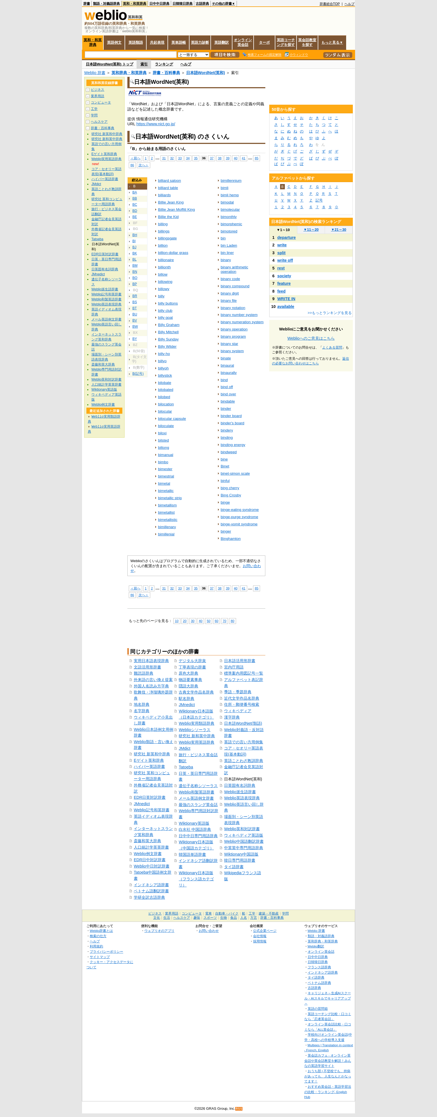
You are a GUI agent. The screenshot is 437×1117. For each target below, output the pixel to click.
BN (134, 272)
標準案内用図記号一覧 (243, 673)
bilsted (163, 440)
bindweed (229, 452)
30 (193, 621)
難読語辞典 (143, 673)
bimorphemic (231, 224)
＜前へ (135, 158)
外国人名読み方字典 (151, 686)
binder (226, 408)
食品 (233, 917)
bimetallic (166, 491)
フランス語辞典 (319, 967)
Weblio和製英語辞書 (196, 792)
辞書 (86, 3)
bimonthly (229, 217)
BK (134, 253)
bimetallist (166, 512)
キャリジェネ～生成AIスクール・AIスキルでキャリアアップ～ (327, 998)
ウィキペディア (237, 711)
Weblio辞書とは (101, 930)
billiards (164, 195)
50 (208, 621)
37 (211, 158)
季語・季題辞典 (237, 692)
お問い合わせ (209, 930)
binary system (232, 351)
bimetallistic (168, 520)
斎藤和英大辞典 (147, 841)
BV (134, 320)
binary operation (234, 329)
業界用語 (97, 96)
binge (225, 502)
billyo (162, 361)
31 (164, 158)
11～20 (311, 229)
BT (134, 308)
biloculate (166, 426)
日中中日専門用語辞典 (198, 836)
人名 (243, 917)
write (282, 245)
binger (226, 531)
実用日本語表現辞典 (151, 660)
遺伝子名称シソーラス (198, 785)
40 (235, 158)
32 (172, 158)
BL (134, 259)
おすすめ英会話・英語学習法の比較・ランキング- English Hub (327, 1092)
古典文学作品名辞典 (196, 692)
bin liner (227, 253)
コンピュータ (101, 102)
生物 (223, 917)
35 (196, 158)
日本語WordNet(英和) (205, 72)
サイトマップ (100, 957)
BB (134, 198)
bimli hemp (230, 195)
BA (134, 192)
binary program (233, 336)
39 (227, 158)
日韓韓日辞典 (183, 3)
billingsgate (167, 238)
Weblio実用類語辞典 (196, 723)
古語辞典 (202, 3)
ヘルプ (349, 4)
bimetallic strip (170, 498)
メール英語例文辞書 (196, 798)
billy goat (165, 317)
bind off (227, 387)
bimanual (165, 455)
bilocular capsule (172, 419)
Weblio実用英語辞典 (196, 742)
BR (134, 296)
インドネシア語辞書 (151, 885)
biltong (163, 447)
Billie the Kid (168, 217)
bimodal (227, 202)
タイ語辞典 (316, 977)
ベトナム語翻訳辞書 (151, 891)
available (285, 306)
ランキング (164, 64)
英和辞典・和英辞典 (129, 72)
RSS (239, 1108)
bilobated (165, 390)
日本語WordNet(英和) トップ (109, 64)
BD (134, 211)
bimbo (163, 462)
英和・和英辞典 (134, 3)
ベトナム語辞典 (319, 982)
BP (134, 284)
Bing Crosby (231, 495)
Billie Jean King (171, 202)
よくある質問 (332, 347)
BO (134, 278)
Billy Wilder (167, 346)
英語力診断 (200, 42)
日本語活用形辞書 (239, 660)
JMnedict (142, 804)
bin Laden (229, 245)
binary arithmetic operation (234, 269)
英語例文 (114, 42)
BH (134, 235)
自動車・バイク (227, 913)
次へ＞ (144, 165)
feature (284, 283)
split (281, 253)
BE (134, 217)
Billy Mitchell (168, 332)
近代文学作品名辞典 (241, 698)
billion (162, 245)
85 (256, 158)
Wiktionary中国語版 (241, 854)
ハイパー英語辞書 (149, 766)
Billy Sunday (168, 339)
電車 (208, 913)
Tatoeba (186, 767)
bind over (228, 394)
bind (224, 380)
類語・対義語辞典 (106, 3)
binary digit (230, 293)
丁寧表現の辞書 (192, 667)
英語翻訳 (221, 42)
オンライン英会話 (243, 42)
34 (188, 158)
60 (217, 621)
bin (223, 238)
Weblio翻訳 (316, 946)
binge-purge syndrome (239, 517)
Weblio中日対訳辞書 (151, 866)
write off (285, 260)
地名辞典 (141, 704)
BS (134, 302)
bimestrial (166, 476)
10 (177, 621)
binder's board (232, 423)
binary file (229, 300)
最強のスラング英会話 (198, 804)
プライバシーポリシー (106, 951)
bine (224, 459)
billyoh (163, 368)
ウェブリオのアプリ (159, 930)
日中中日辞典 (159, 3)
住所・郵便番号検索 (241, 704)
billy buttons (168, 303)
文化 (156, 917)
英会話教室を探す (307, 42)
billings (163, 231)
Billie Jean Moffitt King (176, 209)
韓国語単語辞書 (192, 854)
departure (286, 237)
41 (244, 158)
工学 (94, 109)
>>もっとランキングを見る (330, 313)
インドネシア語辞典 (323, 972)
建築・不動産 (269, 913)
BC (134, 205)
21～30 (338, 229)
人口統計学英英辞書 (151, 847)
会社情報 (259, 936)
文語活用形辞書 (147, 667)
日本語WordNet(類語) (243, 723)
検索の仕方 (98, 936)
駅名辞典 (186, 698)
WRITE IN (286, 299)
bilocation (166, 404)
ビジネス (97, 90)
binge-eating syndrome (240, 510)
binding (227, 437)
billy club (165, 310)
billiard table (168, 188)
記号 (319, 200)
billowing (165, 282)
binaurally (229, 373)
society (284, 276)
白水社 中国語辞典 (195, 829)
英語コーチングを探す (286, 42)
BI (134, 241)
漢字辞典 (232, 717)
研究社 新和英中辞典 (197, 736)
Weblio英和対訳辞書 (242, 829)
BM (134, 266)
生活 (166, 917)
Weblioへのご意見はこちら (311, 338)
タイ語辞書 (234, 866)
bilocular (165, 411)
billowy (163, 289)
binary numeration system (242, 322)
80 (232, 621)
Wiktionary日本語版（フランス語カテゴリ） (196, 879)
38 (220, 158)
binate (226, 358)
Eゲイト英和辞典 (149, 760)
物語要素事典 (190, 679)
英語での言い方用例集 (243, 742)
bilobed (164, 397)
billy (161, 296)
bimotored (229, 231)
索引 (144, 64)
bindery (227, 430)
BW (135, 327)
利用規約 (96, 946)
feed (281, 291)
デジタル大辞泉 (192, 660)
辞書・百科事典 (166, 72)
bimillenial (166, 534)
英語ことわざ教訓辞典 (243, 760)
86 (132, 165)
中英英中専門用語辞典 (243, 848)
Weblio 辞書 (94, 72)
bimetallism (167, 505)
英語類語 (135, 42)
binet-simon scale (235, 473)
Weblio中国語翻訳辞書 (244, 841)
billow (162, 274)
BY (134, 339)
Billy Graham (168, 325)
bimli (225, 188)
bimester (165, 469)
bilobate (164, 383)
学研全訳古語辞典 (149, 897)
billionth (164, 267)
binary (226, 260)
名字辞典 (141, 711)
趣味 (196, 917)
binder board (231, 416)
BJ (134, 247)
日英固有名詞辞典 (239, 785)
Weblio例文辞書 (148, 853)
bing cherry (230, 488)
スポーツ (210, 917)
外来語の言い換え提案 (153, 679)
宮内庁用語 (234, 667)
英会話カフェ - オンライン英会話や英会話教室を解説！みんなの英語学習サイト (327, 1060)
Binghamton (231, 539)
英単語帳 (178, 42)
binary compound (235, 286)
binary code (230, 279)
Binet (225, 466)
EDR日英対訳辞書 (150, 797)
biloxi (162, 433)
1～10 (283, 230)
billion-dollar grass (173, 253)
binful (225, 481)
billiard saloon (169, 180)
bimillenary (167, 527)
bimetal (164, 483)
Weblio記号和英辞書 (151, 810)
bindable (228, 401)
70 (224, 621)
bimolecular (230, 209)
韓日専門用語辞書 (239, 860)
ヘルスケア (99, 122)
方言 (253, 917)
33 (180, 158)
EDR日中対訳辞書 (150, 860)
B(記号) (138, 374)
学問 (94, 115)
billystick (165, 375)
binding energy (233, 445)
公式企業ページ (264, 930)
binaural (227, 365)
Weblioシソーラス (194, 729)
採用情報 (259, 941)
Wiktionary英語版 (194, 823)
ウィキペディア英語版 (243, 835)
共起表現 (157, 42)
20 (184, 621)
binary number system (239, 315)
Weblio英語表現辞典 (242, 798)
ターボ (264, 42)
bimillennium (231, 180)
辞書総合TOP (330, 4)
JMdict (184, 748)
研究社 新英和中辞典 (152, 754)
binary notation (233, 308)
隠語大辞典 (188, 686)
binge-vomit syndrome (239, 524)
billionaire (166, 260)
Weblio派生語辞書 (240, 792)
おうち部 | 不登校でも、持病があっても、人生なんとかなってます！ (327, 1076)
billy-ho (164, 354)
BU (134, 314)
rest (281, 268)
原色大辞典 (188, 673)
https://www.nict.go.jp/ (155, 124)
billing (162, 224)
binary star (229, 344)
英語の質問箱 (318, 1008)
